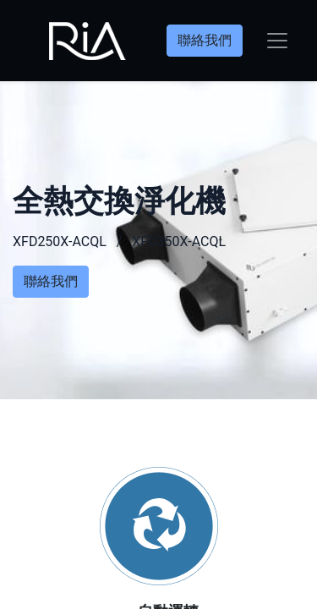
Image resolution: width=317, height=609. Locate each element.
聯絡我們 (205, 40)
